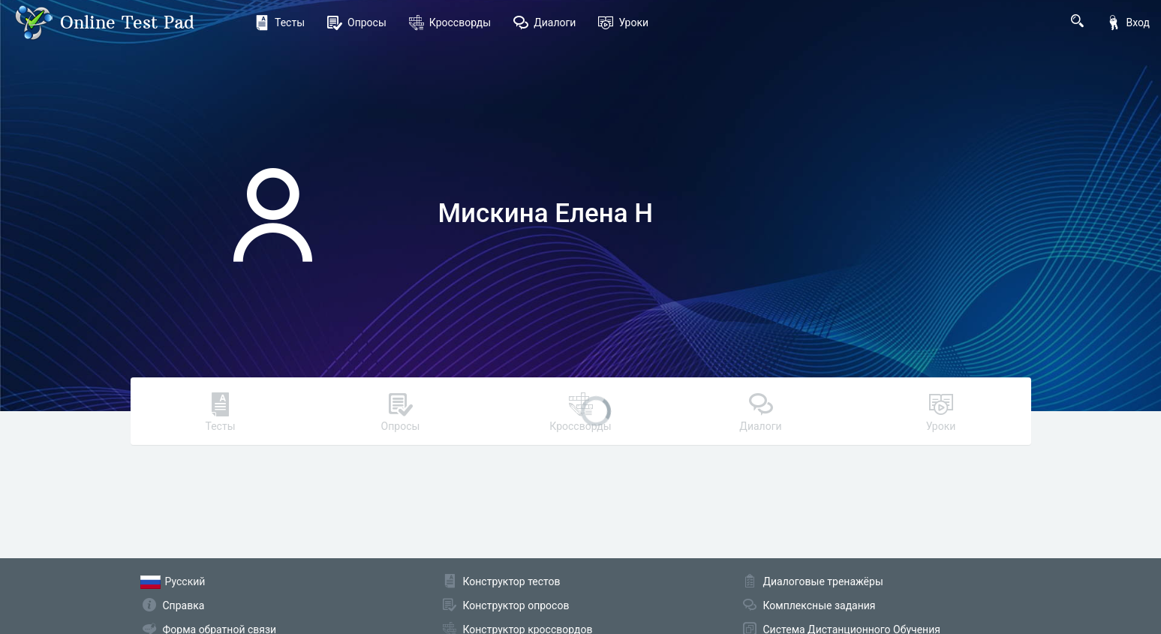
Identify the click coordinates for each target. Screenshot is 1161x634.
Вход (1128, 22)
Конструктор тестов (512, 581)
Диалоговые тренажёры (823, 581)
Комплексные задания (819, 605)
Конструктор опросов (516, 605)
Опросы (356, 22)
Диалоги (544, 22)
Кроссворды (450, 22)
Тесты (279, 22)
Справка (184, 605)
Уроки (623, 22)
